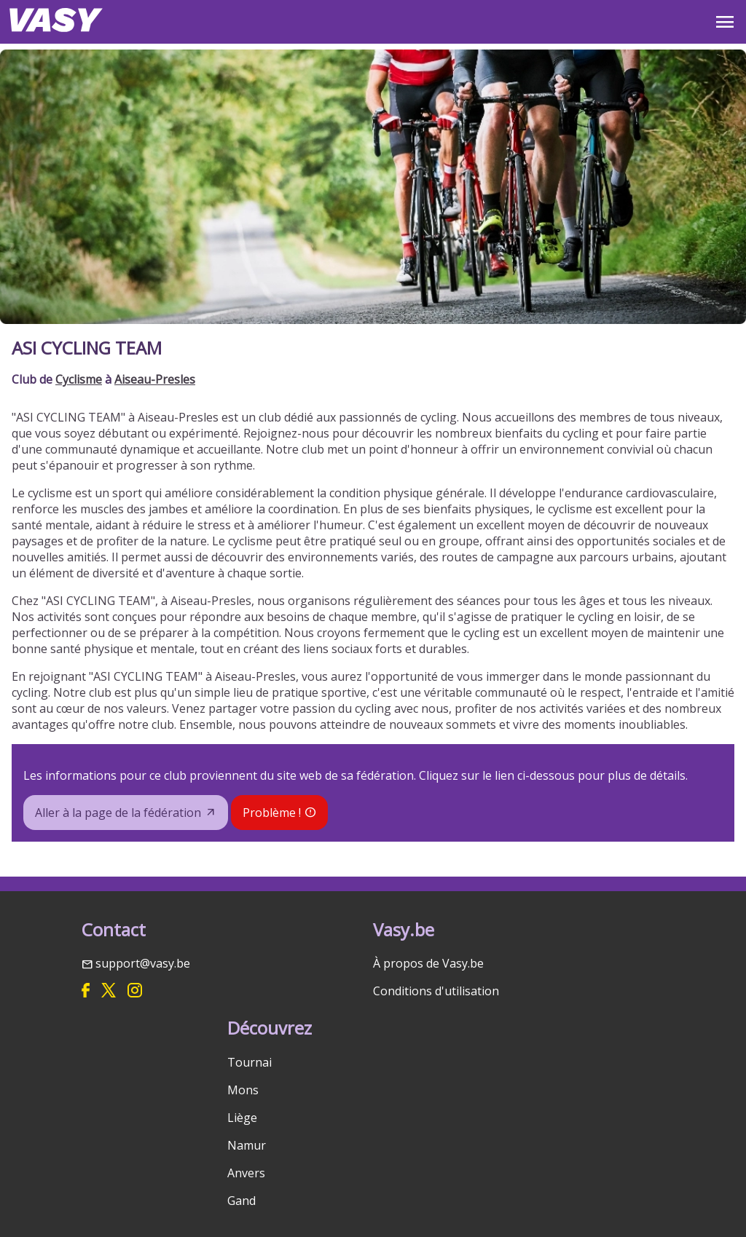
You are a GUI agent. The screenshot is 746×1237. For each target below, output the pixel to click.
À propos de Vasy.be (428, 963)
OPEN (725, 21)
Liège (242, 1118)
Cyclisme (78, 379)
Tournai (249, 1062)
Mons (243, 1090)
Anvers (246, 1173)
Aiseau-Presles (154, 379)
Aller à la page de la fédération (118, 813)
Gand (241, 1201)
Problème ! (272, 813)
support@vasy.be (142, 963)
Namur (246, 1145)
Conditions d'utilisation (436, 991)
